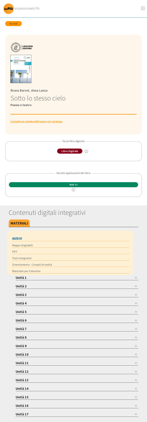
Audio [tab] (17, 238)
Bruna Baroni (19, 90)
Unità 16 (22, 405)
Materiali (19, 223)
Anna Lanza (39, 90)
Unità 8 (21, 337)
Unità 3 (21, 294)
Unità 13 (22, 380)
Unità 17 (22, 414)
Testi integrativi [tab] (22, 258)
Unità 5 (21, 311)
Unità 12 (22, 371)
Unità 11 (22, 363)
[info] (73, 189)
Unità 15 (22, 397)
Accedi (13, 23)
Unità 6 (21, 320)
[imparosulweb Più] (22, 8)
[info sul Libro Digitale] (86, 151)
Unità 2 (21, 286)
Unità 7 (21, 329)
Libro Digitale (69, 151)
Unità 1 (21, 277)
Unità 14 (22, 388)
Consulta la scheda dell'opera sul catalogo (36, 121)
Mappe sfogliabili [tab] (22, 245)
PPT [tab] (14, 251)
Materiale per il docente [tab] (26, 271)
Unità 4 (21, 303)
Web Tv (73, 184)
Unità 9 (21, 346)
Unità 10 (22, 354)
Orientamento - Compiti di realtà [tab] (32, 264)
